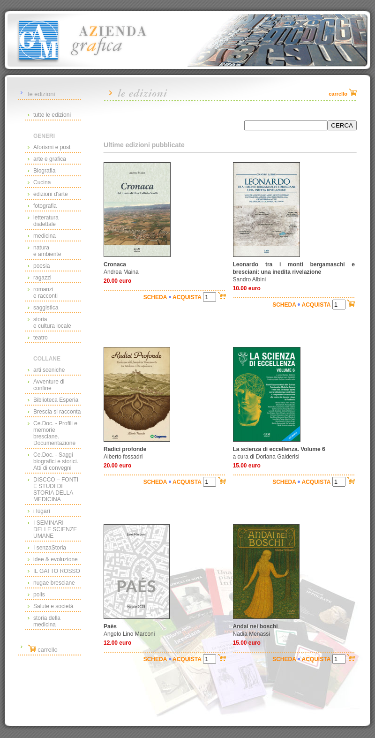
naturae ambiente (47, 250)
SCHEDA (155, 297)
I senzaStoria (49, 547)
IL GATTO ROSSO (56, 571)
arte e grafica (49, 159)
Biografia (44, 170)
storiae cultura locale (52, 322)
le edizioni (41, 94)
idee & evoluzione (55, 559)
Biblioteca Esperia (55, 400)
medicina (44, 236)
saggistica (45, 307)
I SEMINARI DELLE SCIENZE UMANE (55, 529)
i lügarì (41, 511)
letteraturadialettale (46, 220)
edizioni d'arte (50, 194)
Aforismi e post (51, 147)
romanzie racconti (45, 292)
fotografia (45, 206)
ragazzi (42, 277)
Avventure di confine (49, 385)
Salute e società (53, 606)
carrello (43, 649)
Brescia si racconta (57, 411)
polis (39, 594)
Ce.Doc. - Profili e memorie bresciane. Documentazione (55, 433)
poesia (41, 266)
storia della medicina (46, 621)
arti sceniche (49, 370)
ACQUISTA (187, 297)
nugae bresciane (54, 583)
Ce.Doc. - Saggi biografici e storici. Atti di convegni (55, 461)
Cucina (42, 182)
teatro (40, 337)
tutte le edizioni (52, 115)
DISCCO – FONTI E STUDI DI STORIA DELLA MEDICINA (55, 489)
